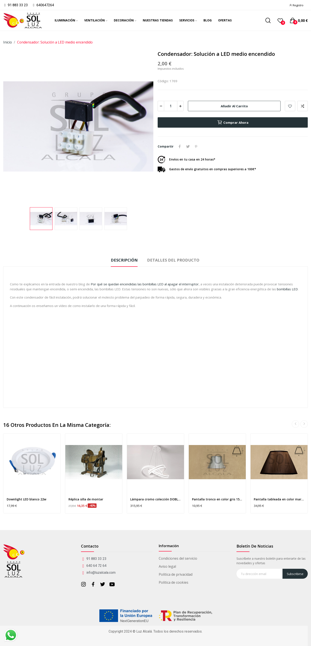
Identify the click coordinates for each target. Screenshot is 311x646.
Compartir (180, 146)
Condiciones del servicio (178, 558)
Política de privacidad (175, 574)
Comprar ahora (232, 122)
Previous (295, 424)
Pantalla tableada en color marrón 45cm (279, 499)
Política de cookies (173, 582)
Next (304, 424)
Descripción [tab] (124, 260)
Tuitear (188, 146)
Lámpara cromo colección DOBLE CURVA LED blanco (155, 499)
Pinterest (196, 146)
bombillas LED (287, 289)
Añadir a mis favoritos (290, 106)
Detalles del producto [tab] (173, 260)
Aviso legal (167, 566)
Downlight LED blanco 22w (26, 499)
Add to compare (302, 106)
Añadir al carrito (234, 106)
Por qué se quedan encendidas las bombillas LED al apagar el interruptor (145, 284)
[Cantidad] (170, 106)
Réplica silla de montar (85, 499)
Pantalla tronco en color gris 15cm (217, 499)
